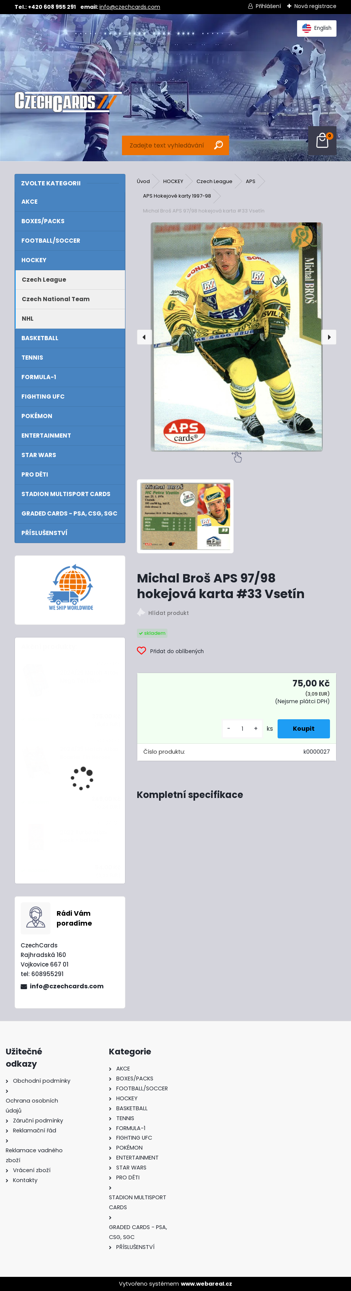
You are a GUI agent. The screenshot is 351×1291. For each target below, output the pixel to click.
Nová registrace (315, 6)
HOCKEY (173, 181)
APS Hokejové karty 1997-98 (177, 195)
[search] (218, 145)
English (317, 28)
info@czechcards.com (129, 7)
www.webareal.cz (206, 1284)
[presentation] (144, 337)
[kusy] (242, 729)
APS (250, 181)
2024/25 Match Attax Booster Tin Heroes (89, 753)
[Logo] (68, 102)
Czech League (214, 181)
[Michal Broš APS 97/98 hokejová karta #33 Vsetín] (236, 337)
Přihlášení (268, 6)
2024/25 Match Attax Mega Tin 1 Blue (89, 676)
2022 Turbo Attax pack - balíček (83, 836)
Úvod (143, 181)
